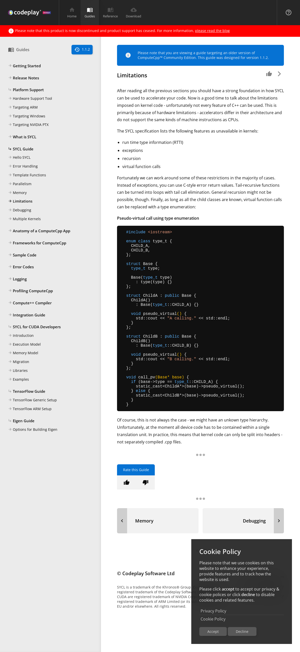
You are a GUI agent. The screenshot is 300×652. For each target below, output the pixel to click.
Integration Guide (26, 315)
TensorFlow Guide (26, 391)
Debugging (19, 210)
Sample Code (22, 255)
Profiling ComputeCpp (30, 291)
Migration (18, 362)
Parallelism (19, 184)
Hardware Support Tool (30, 99)
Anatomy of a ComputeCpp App (39, 231)
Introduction (21, 336)
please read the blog (212, 30)
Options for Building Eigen (32, 430)
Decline (242, 631)
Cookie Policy (213, 619)
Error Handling (23, 166)
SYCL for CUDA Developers (34, 327)
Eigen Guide (21, 421)
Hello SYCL (19, 157)
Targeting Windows (26, 116)
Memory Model (23, 353)
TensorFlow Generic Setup (32, 400)
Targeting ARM (23, 107)
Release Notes (23, 78)
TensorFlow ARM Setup (30, 409)
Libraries (18, 371)
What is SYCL (22, 137)
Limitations (20, 201)
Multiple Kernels (24, 219)
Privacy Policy (213, 611)
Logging (17, 279)
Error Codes (21, 267)
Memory (17, 193)
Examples (18, 379)
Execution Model (24, 344)
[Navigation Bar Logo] (29, 12)
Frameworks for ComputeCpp (37, 243)
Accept (213, 631)
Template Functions (27, 175)
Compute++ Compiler (30, 303)
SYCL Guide (20, 149)
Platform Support (26, 90)
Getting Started (24, 66)
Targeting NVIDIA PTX (28, 125)
